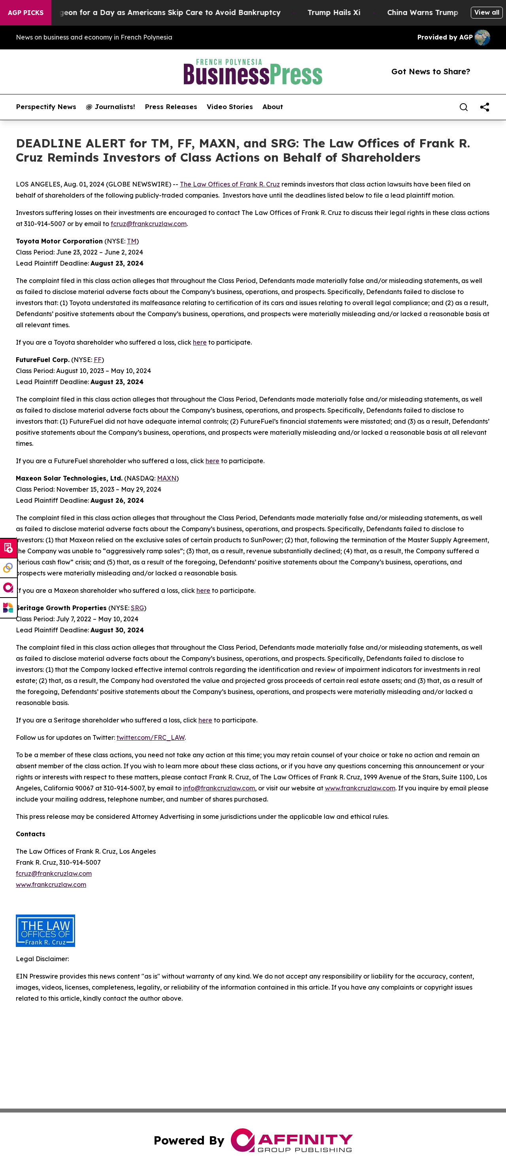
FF (98, 360)
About (272, 107)
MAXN (166, 478)
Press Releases (171, 107)
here (200, 342)
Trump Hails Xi (341, 12)
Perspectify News (46, 107)
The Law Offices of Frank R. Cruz (230, 184)
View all (486, 12)
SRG (137, 608)
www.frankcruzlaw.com (360, 788)
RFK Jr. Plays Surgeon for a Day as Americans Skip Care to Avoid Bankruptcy (146, 12)
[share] (484, 107)
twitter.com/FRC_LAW (151, 737)
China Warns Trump (430, 12)
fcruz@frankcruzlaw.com (149, 224)
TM (131, 241)
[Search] (463, 107)
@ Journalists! (110, 107)
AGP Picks (25, 13)
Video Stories (230, 107)
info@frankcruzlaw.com (219, 788)
